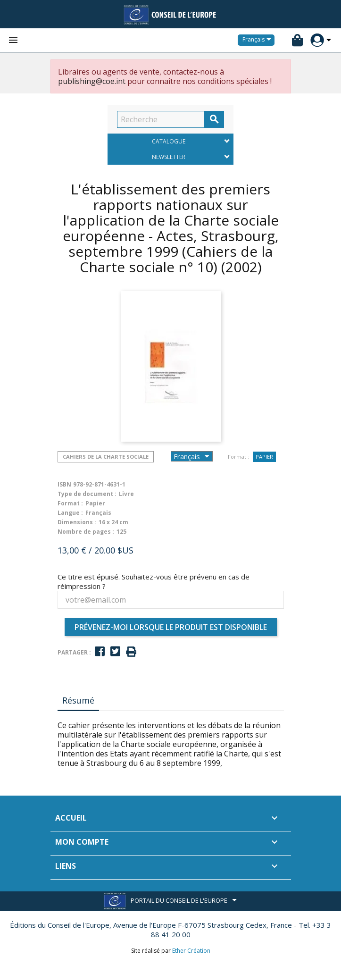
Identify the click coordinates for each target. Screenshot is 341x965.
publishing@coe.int (91, 81)
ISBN (64, 484)
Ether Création (191, 951)
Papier (264, 456)
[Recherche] (160, 119)
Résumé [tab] (78, 700)
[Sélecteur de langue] (258, 40)
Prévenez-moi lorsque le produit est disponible (171, 627)
